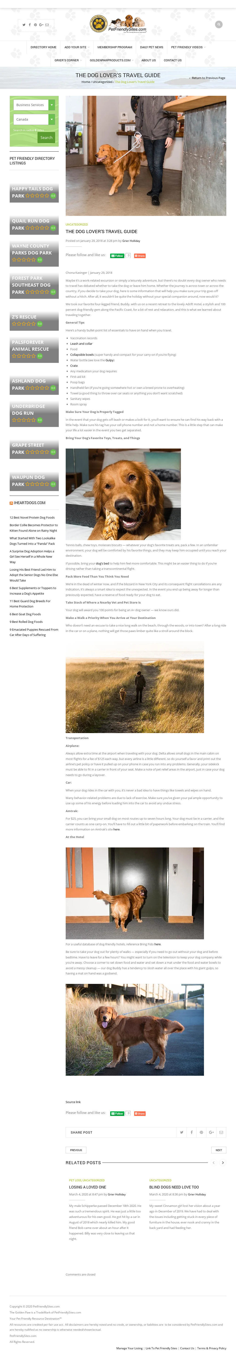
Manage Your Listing (129, 1348)
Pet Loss (75, 1180)
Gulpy (110, 360)
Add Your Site (75, 47)
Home (86, 82)
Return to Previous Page (208, 78)
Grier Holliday (131, 241)
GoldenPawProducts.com (110, 60)
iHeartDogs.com (29, 502)
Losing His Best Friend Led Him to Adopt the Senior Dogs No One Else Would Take (34, 574)
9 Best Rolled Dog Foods (26, 622)
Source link (73, 1102)
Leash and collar (81, 344)
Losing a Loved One (87, 1187)
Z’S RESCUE (24, 317)
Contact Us (173, 60)
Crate (74, 366)
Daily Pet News (151, 47)
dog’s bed (102, 563)
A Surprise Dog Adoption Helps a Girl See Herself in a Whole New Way (32, 556)
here (116, 829)
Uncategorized (102, 82)
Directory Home (43, 47)
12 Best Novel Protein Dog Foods (32, 517)
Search (47, 137)
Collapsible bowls (82, 355)
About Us (149, 60)
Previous (76, 1150)
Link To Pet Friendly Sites (161, 1348)
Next (219, 1150)
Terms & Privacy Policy (211, 1348)
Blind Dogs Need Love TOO (174, 1187)
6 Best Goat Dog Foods (25, 614)
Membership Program (114, 47)
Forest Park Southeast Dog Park (31, 285)
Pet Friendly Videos (187, 47)
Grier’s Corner (67, 60)
